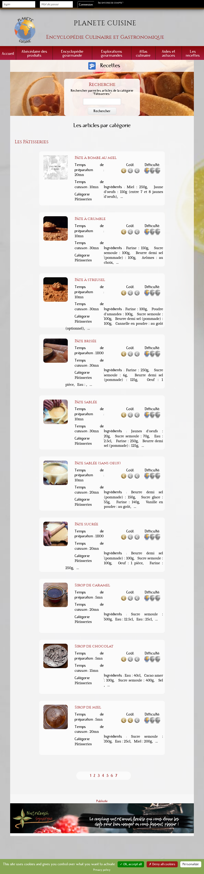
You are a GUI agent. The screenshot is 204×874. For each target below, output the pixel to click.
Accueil (8, 53)
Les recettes (193, 53)
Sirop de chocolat (94, 646)
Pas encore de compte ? (110, 3)
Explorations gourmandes (111, 53)
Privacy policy (102, 869)
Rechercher (102, 111)
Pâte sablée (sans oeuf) (98, 463)
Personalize (191, 864)
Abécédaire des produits (34, 53)
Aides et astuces (168, 53)
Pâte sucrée (86, 524)
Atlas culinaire (143, 53)
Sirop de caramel (92, 585)
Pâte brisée (85, 341)
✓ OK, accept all (131, 864)
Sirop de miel (88, 707)
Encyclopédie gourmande (72, 53)
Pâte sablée (86, 402)
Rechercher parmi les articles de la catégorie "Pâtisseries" (102, 92)
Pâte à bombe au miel (96, 157)
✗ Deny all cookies (162, 864)
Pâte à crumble (90, 218)
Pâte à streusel (90, 279)
